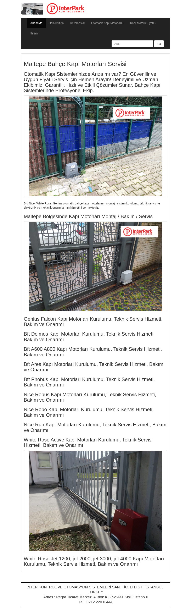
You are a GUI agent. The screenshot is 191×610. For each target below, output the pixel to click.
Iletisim (35, 33)
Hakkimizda (56, 23)
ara (159, 43)
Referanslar (77, 23)
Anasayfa (38, 23)
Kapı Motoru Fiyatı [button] (143, 23)
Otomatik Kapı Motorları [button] (107, 23)
